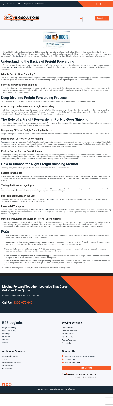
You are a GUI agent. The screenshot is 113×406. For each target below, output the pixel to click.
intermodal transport (46, 210)
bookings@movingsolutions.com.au (34, 4)
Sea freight (51, 199)
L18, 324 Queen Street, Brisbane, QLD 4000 (80, 356)
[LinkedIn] (99, 4)
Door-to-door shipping (9, 142)
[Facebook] (95, 4)
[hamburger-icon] (80, 19)
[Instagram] (104, 4)
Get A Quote (86, 368)
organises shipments (12, 67)
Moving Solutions (16, 56)
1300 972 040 (10, 4)
